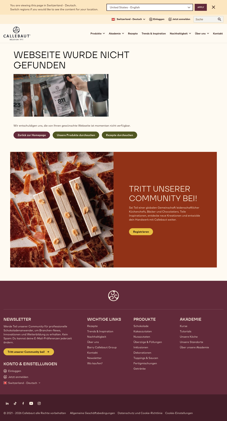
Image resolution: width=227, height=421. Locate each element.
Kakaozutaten (143, 331)
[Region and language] (149, 7)
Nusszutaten (142, 336)
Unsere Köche (189, 336)
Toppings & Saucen (146, 358)
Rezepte (133, 33)
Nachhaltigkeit (96, 336)
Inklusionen (141, 347)
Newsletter (94, 358)
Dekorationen (142, 352)
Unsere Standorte (191, 342)
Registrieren (141, 231)
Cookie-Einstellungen (179, 413)
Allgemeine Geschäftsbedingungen (92, 413)
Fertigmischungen (145, 363)
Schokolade (141, 326)
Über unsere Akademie (194, 347)
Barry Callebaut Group (102, 347)
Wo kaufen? (94, 363)
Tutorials (185, 331)
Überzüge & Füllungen (148, 342)
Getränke (140, 368)
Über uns (93, 342)
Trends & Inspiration (154, 33)
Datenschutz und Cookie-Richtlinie (140, 413)
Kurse (183, 326)
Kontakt (218, 33)
